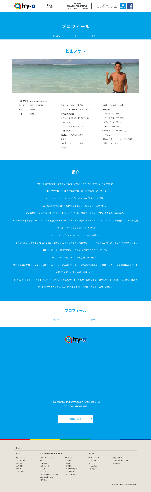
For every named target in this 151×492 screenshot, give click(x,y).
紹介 (93, 36)
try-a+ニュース (94, 457)
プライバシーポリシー (120, 460)
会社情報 (19, 463)
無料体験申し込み (46, 477)
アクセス (92, 469)
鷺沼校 (68, 466)
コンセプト (92, 460)
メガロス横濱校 (71, 469)
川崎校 (68, 460)
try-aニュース (21, 457)
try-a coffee (93, 466)
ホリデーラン (71, 471)
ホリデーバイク (71, 474)
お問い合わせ (117, 457)
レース (42, 469)
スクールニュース (46, 457)
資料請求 (43, 480)
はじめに (43, 460)
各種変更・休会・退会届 (49, 474)
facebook (116, 463)
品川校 (68, 463)
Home (19, 448)
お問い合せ (20, 471)
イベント (43, 471)
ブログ (18, 469)
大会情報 (19, 466)
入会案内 (43, 463)
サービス (92, 463)
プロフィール (21, 460)
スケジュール (45, 466)
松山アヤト (57, 36)
